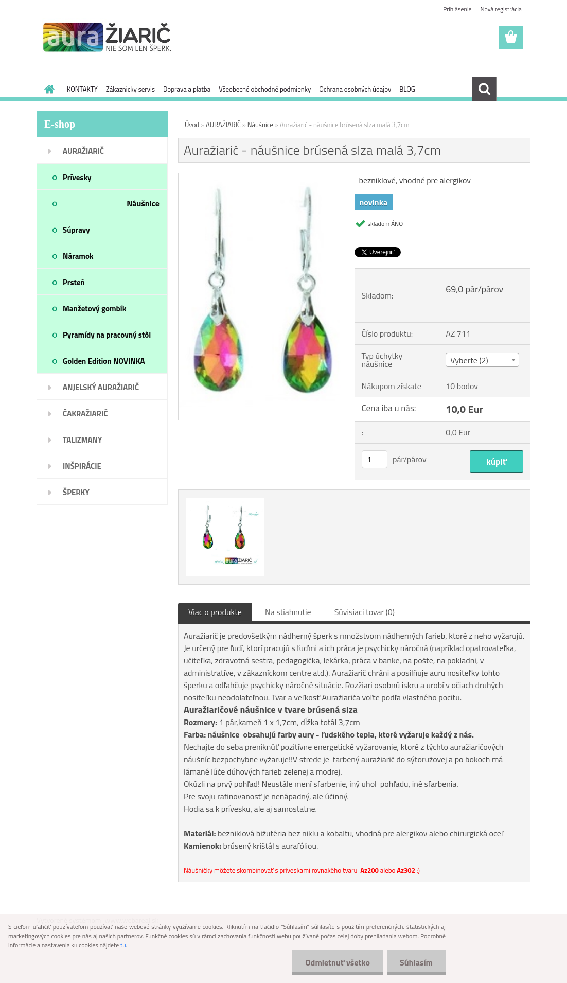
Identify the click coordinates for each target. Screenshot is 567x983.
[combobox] (482, 360)
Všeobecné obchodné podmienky (265, 89)
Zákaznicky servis (130, 89)
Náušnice (261, 124)
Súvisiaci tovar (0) (364, 612)
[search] (484, 89)
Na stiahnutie (288, 612)
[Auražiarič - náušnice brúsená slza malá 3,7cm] (260, 177)
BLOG (407, 89)
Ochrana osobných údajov (355, 89)
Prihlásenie (457, 9)
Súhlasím (416, 962)
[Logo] (107, 38)
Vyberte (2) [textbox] (469, 360)
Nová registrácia (501, 9)
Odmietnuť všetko (337, 962)
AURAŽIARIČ (224, 124)
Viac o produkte (215, 612)
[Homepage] (47, 89)
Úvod (192, 124)
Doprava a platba (186, 89)
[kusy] (374, 459)
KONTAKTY (82, 89)
